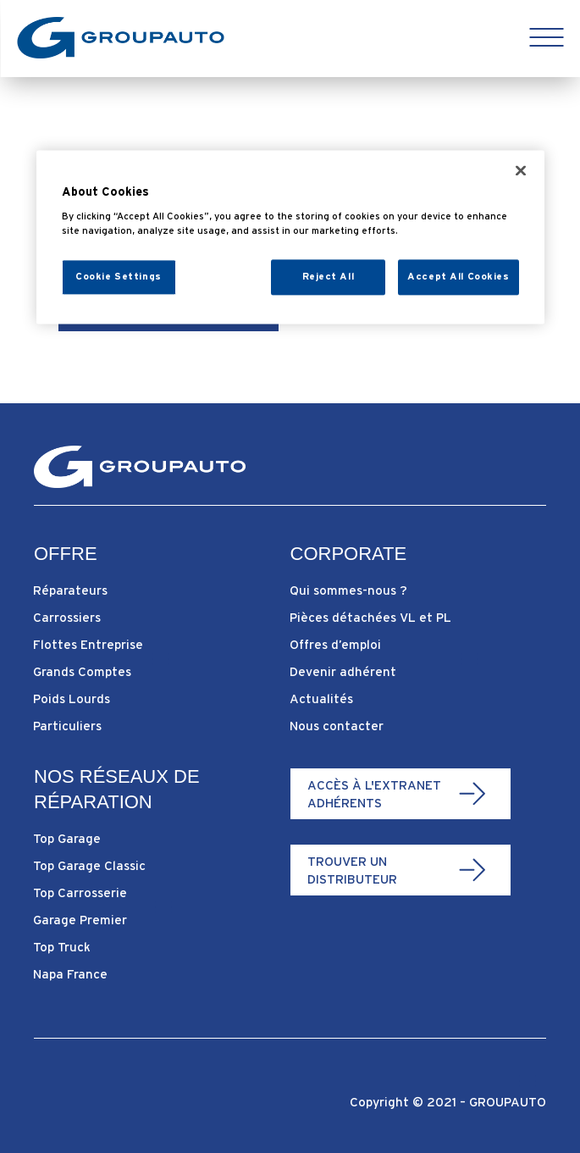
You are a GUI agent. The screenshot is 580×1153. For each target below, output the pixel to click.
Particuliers (67, 725)
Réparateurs (70, 590)
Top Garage (67, 838)
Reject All (328, 276)
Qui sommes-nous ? (348, 590)
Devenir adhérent (343, 671)
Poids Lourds (71, 698)
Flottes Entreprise (88, 644)
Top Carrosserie (80, 892)
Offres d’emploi (335, 644)
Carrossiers (67, 617)
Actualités (321, 698)
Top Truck (62, 947)
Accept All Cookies (458, 276)
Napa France (70, 974)
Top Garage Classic (89, 865)
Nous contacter (337, 725)
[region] (290, 237)
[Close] (520, 171)
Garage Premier (80, 919)
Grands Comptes (82, 671)
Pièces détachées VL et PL (370, 617)
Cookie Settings (118, 276)
